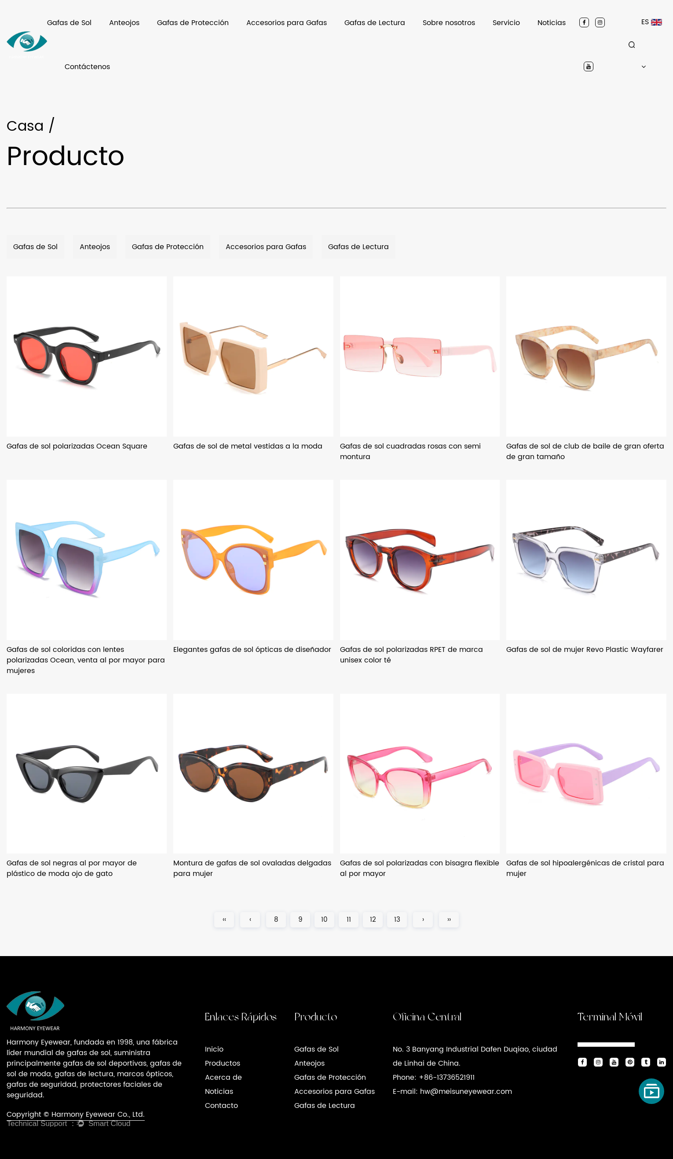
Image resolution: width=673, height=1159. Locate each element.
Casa (25, 126)
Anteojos (124, 23)
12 (373, 919)
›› (449, 919)
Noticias (552, 23)
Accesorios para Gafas (286, 23)
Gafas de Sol (69, 23)
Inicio (214, 1049)
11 (349, 919)
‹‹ (224, 919)
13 (397, 919)
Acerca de (223, 1077)
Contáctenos (87, 67)
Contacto (221, 1105)
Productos (222, 1063)
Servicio (506, 23)
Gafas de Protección (193, 23)
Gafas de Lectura (374, 23)
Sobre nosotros (449, 23)
